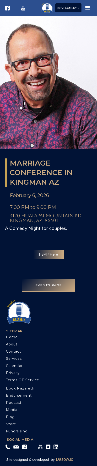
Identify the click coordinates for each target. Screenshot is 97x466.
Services (14, 358)
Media (11, 410)
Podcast (14, 402)
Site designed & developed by (30, 459)
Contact (13, 351)
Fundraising (17, 431)
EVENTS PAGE (48, 285)
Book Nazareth (20, 388)
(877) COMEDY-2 (68, 8)
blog (10, 417)
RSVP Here (48, 254)
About (11, 344)
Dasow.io (64, 459)
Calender (14, 366)
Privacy (13, 373)
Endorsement (19, 395)
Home (12, 337)
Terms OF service (22, 380)
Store (11, 424)
